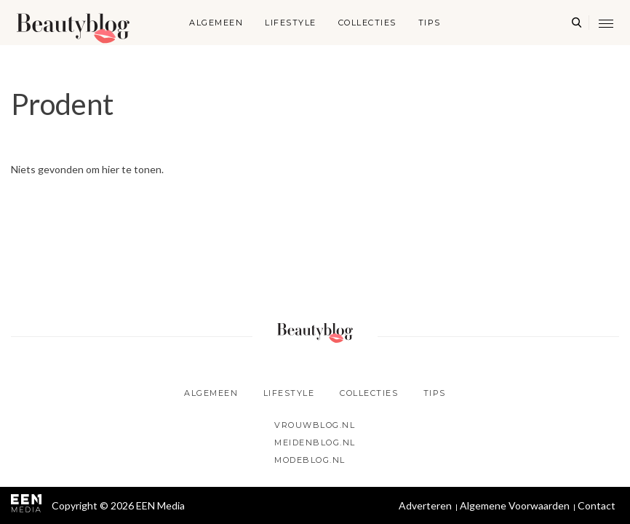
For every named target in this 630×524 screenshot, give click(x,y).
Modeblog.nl (310, 460)
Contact (596, 505)
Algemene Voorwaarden (515, 505)
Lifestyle (290, 22)
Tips (429, 22)
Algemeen (216, 22)
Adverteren (425, 505)
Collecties (367, 22)
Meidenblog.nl (315, 442)
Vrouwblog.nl (314, 425)
